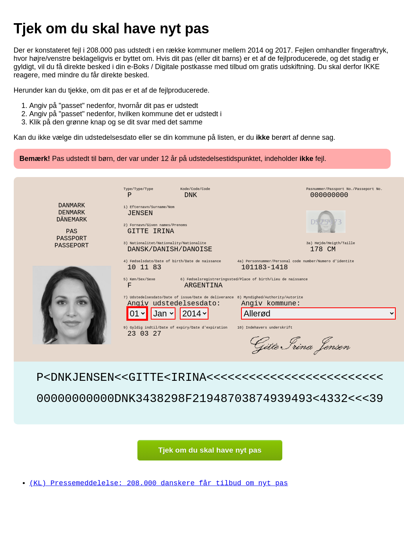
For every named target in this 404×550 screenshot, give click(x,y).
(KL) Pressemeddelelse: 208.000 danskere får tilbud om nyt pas (158, 483)
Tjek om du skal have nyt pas (209, 450)
